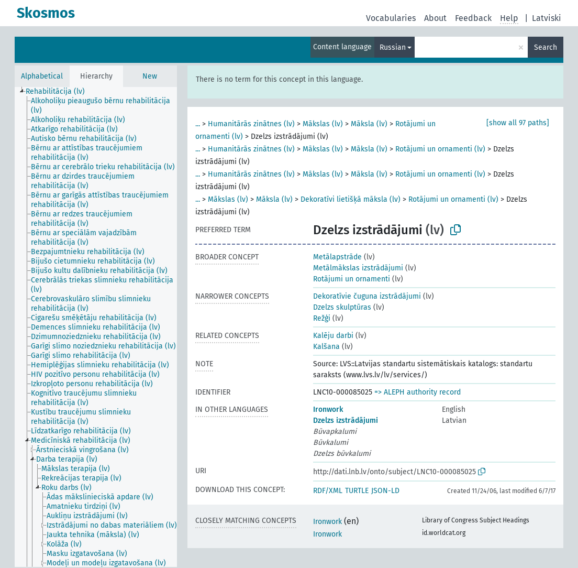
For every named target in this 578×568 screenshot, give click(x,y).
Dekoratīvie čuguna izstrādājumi (367, 296)
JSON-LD (385, 490)
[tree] (96, 327)
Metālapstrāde (337, 257)
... (197, 123)
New (149, 76)
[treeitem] (59, 91)
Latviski (546, 18)
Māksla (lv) (369, 123)
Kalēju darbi (333, 335)
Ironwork (328, 409)
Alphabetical (42, 76)
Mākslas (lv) (323, 123)
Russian (393, 47)
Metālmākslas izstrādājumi (358, 268)
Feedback (473, 18)
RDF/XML (327, 490)
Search (545, 47)
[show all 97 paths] (517, 122)
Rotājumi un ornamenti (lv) (440, 149)
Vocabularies (391, 18)
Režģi (321, 318)
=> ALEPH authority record (417, 392)
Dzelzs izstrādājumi (345, 420)
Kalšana (326, 346)
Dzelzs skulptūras (342, 307)
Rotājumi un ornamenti (351, 279)
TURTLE (357, 490)
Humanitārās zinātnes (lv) (251, 123)
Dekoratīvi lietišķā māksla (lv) (351, 199)
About (435, 18)
